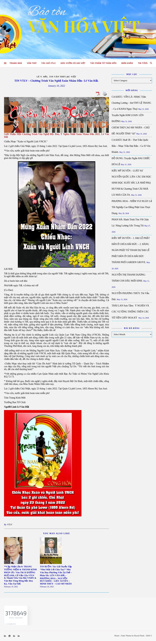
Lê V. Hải (42, 77)
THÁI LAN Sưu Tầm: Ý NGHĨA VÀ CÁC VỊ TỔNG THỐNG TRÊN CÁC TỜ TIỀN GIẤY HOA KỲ (130, 311)
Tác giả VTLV (48, 63)
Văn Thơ (31, 63)
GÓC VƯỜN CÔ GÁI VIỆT (73, 63)
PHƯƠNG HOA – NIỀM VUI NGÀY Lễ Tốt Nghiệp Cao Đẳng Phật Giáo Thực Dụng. (132, 207)
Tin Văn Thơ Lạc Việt (62, 77)
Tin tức (142, 63)
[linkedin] (10, 636)
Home (116, 636)
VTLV (9, 524)
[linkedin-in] (5, 636)
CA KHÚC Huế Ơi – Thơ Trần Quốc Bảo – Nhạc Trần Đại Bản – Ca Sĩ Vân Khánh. (131, 146)
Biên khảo (127, 63)
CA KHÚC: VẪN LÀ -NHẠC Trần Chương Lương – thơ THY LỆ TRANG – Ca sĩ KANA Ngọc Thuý (131, 102)
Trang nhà (16, 63)
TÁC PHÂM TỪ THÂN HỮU (103, 63)
